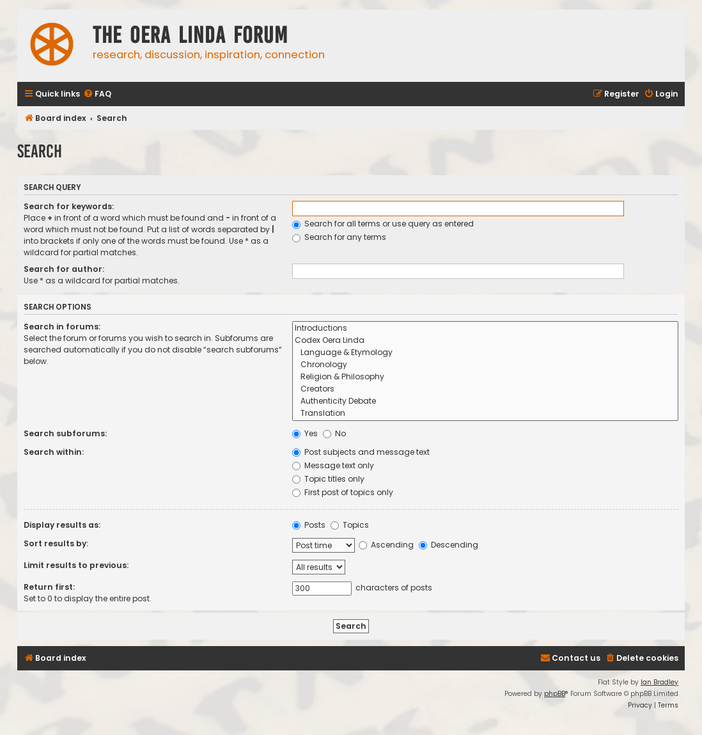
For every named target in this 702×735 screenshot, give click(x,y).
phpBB (554, 694)
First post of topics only (342, 492)
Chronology (485, 365)
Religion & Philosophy (485, 377)
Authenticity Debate (485, 401)
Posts (308, 524)
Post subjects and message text (361, 452)
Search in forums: (62, 326)
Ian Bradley (659, 682)
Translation (485, 413)
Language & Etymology (485, 353)
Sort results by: (56, 543)
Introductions (485, 328)
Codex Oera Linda (485, 341)
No (334, 433)
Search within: (54, 452)
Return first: (49, 586)
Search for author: (64, 269)
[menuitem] (97, 94)
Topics (350, 524)
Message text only (333, 465)
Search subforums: (65, 433)
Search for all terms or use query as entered (383, 223)
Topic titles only (328, 478)
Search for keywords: (69, 206)
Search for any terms (339, 237)
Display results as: (62, 524)
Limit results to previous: (76, 565)
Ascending (386, 544)
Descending (448, 544)
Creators (485, 389)
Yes (305, 433)
